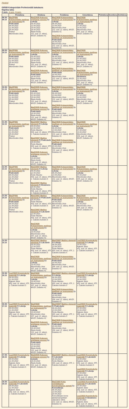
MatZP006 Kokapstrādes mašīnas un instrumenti (19, 20)
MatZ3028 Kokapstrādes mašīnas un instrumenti (62, 19)
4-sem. (12, 12)
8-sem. (18, 12)
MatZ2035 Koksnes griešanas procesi (39, 19)
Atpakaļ (5, 3)
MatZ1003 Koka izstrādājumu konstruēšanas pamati (62, 384)
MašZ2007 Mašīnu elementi (39, 123)
